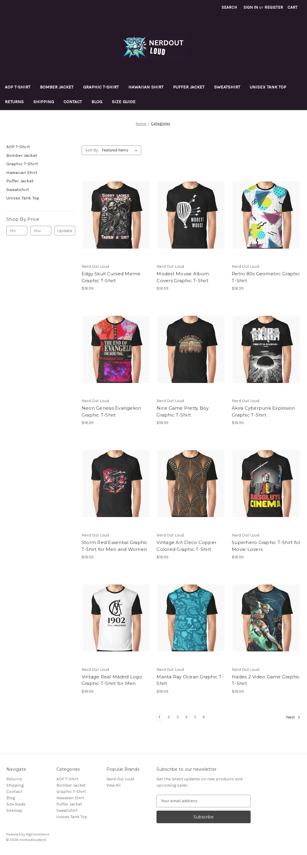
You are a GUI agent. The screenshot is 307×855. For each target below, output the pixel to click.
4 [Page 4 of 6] (186, 716)
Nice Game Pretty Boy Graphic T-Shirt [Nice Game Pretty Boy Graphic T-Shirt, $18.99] (182, 411)
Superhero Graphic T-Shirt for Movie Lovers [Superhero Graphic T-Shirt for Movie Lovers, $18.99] (266, 546)
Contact (73, 101)
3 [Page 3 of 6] (177, 716)
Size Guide (124, 101)
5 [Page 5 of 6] (195, 716)
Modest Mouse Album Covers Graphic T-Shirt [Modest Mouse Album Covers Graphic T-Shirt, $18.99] (182, 277)
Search (229, 7)
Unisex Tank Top (268, 87)
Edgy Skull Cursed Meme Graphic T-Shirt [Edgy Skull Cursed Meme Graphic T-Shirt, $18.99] (111, 277)
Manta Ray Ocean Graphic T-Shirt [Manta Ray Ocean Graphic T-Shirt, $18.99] (190, 680)
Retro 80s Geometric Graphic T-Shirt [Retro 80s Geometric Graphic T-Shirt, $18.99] (266, 277)
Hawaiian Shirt (145, 87)
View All (113, 785)
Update (64, 230)
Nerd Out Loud (120, 779)
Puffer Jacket (188, 87)
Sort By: (92, 150)
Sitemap (14, 810)
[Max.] (40, 230)
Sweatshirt (227, 87)
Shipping (43, 101)
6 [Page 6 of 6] (204, 716)
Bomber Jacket (56, 87)
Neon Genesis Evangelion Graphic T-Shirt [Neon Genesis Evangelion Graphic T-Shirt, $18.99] (111, 411)
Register (273, 7)
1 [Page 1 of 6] (159, 716)
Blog (96, 101)
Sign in (250, 7)
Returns (14, 101)
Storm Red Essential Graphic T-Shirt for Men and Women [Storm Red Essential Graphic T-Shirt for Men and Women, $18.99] (115, 546)
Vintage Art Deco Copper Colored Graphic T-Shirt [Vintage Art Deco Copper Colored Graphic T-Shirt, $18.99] (186, 546)
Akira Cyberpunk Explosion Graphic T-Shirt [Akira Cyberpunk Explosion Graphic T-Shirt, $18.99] (263, 411)
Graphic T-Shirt (101, 87)
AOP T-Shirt (17, 87)
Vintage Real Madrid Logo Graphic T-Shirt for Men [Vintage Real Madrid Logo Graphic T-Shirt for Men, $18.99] (112, 680)
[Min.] (16, 230)
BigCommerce (37, 834)
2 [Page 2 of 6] (169, 716)
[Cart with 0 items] (292, 7)
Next (293, 717)
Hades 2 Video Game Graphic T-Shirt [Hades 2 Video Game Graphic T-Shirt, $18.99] (266, 680)
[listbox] (121, 150)
